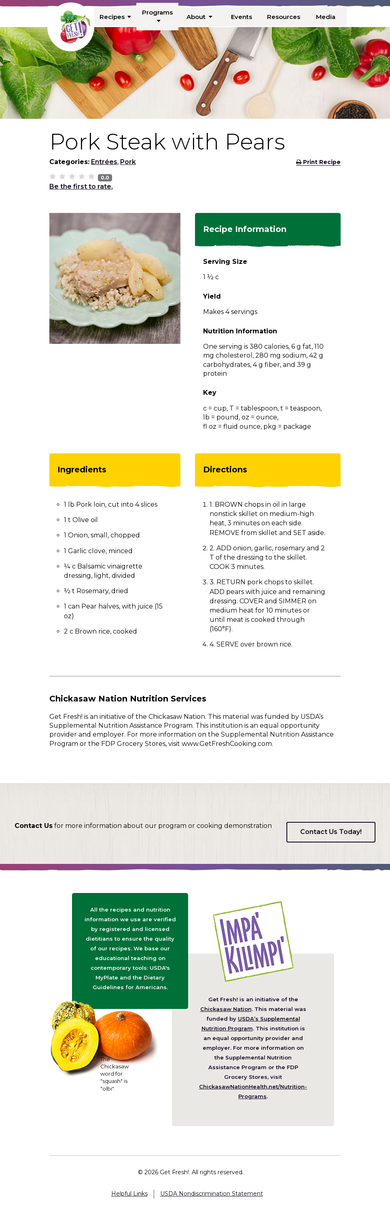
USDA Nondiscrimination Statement (211, 1193)
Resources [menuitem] (283, 16)
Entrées (104, 162)
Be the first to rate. (81, 186)
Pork (128, 162)
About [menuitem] (199, 16)
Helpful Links (129, 1193)
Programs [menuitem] (157, 16)
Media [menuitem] (325, 16)
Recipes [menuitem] (115, 16)
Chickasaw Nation (226, 1009)
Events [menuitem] (241, 16)
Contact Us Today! (331, 832)
